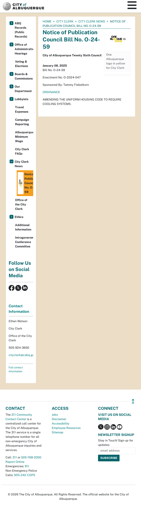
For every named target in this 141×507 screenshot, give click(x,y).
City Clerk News (91, 21)
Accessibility (60, 423)
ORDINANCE (51, 92)
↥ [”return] (133, 401)
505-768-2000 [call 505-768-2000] (31, 457)
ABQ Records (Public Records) (21, 30)
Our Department (23, 89)
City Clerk (64, 21)
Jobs (55, 414)
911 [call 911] (27, 466)
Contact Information (19, 309)
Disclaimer (59, 419)
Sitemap (57, 432)
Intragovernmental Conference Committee (24, 242)
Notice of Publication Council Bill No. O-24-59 (25, 183)
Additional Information (23, 227)
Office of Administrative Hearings (24, 49)
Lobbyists (21, 99)
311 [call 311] (14, 457)
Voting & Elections (21, 64)
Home (47, 21)
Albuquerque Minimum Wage (24, 137)
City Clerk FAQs (22, 151)
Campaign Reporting (22, 122)
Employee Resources (66, 428)
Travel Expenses (21, 109)
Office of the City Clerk (21, 204)
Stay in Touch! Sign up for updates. (115, 443)
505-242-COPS (24, 475)
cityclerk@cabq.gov (22, 355)
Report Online (15, 462)
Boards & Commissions (24, 76)
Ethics (19, 217)
